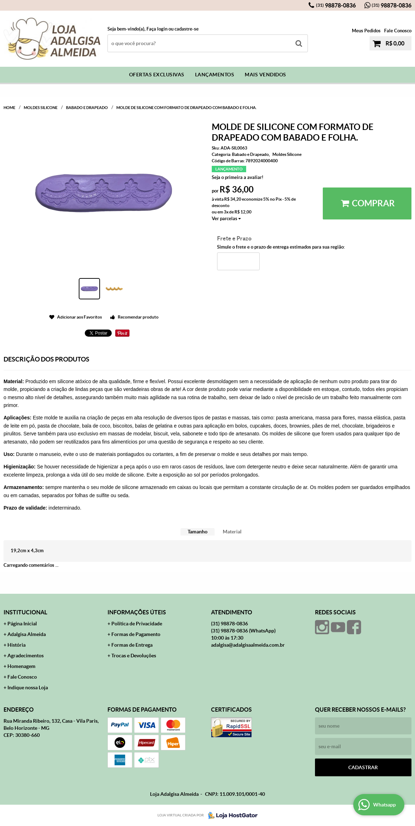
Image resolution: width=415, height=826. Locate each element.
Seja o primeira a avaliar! (238, 177)
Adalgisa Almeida (26, 634)
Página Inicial (22, 623)
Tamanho (198, 531)
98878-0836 (336, 5)
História (16, 645)
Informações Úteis (136, 612)
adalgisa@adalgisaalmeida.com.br (248, 645)
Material (232, 531)
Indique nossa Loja (27, 687)
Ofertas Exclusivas (156, 74)
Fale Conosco (397, 30)
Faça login (156, 29)
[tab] (198, 532)
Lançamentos (214, 74)
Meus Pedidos (366, 30)
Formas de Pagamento (135, 634)
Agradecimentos (25, 655)
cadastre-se (187, 29)
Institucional (25, 612)
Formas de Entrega (132, 645)
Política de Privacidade (136, 623)
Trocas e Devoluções (133, 655)
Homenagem (21, 666)
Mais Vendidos (265, 74)
